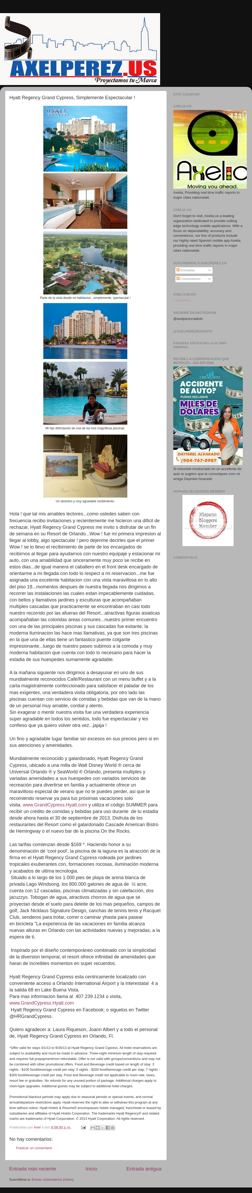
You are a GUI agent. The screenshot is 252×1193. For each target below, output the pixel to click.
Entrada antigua (144, 1168)
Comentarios (188, 279)
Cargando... (182, 300)
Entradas (185, 270)
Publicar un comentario (34, 1148)
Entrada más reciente (32, 1168)
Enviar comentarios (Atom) (53, 1179)
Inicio (91, 1168)
